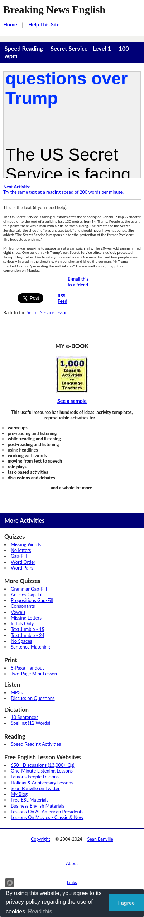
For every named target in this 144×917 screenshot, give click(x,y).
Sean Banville (100, 839)
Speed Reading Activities (36, 744)
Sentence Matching (30, 647)
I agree (126, 903)
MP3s (17, 692)
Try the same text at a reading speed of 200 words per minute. (63, 189)
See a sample (72, 401)
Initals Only (22, 623)
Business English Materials (37, 806)
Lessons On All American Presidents (47, 811)
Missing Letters (26, 618)
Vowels (18, 612)
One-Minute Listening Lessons (42, 771)
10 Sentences (24, 717)
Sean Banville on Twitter (35, 788)
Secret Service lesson (47, 312)
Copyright (40, 839)
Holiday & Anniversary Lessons (42, 782)
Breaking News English (54, 9)
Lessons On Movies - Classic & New (47, 817)
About (72, 863)
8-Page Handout (27, 668)
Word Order (23, 562)
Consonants (23, 606)
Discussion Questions (33, 698)
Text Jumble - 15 (27, 629)
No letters (21, 550)
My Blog (19, 794)
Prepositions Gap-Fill (32, 600)
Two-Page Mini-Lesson (34, 673)
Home (10, 24)
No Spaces (21, 641)
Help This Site (43, 24)
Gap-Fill (19, 556)
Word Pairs (22, 568)
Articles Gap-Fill (27, 594)
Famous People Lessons (35, 776)
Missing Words (26, 544)
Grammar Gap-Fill (29, 589)
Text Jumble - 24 (27, 635)
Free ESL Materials (29, 800)
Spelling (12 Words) (30, 723)
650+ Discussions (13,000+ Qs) (43, 765)
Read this (40, 911)
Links (72, 882)
